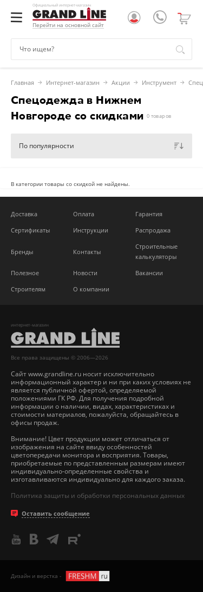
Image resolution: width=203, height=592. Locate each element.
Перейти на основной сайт (68, 25)
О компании (91, 289)
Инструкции (90, 230)
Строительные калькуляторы (156, 251)
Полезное (25, 273)
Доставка (24, 214)
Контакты (87, 252)
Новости (85, 273)
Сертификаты (30, 230)
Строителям (28, 289)
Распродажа (153, 230)
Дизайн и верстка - (61, 576)
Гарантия (148, 214)
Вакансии (149, 273)
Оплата (83, 214)
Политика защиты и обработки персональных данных (98, 495)
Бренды (22, 252)
